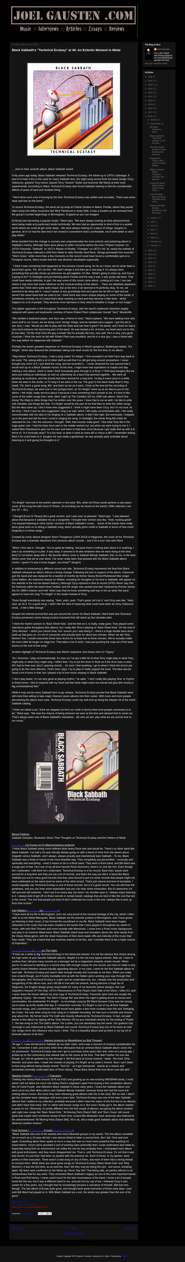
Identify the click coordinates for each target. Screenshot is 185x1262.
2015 (150, 250)
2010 (150, 270)
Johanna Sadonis (22, 950)
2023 (150, 89)
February (154, 241)
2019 (150, 104)
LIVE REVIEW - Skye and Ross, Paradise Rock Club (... (158, 198)
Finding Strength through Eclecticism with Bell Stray (158, 209)
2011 (150, 266)
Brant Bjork (18, 845)
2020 (150, 100)
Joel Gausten (163, 49)
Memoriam (33, 910)
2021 (150, 96)
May (152, 229)
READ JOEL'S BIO (20, 1202)
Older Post (130, 1228)
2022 (150, 92)
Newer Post (18, 1228)
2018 (150, 108)
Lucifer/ (38, 950)
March (153, 237)
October (154, 120)
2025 (150, 81)
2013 (150, 258)
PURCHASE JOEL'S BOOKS (24, 1204)
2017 (150, 112)
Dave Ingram (19, 1040)
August (153, 218)
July (152, 222)
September (155, 123)
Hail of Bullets (36, 1040)
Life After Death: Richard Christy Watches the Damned (158, 150)
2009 (150, 274)
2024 (150, 84)
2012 (150, 262)
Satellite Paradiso (62, 1130)
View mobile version (74, 1233)
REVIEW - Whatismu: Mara (156, 129)
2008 (150, 278)
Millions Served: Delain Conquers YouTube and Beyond (157, 174)
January (154, 245)
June (152, 226)
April (152, 233)
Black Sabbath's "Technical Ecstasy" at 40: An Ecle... (157, 139)
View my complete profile (156, 63)
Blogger (124, 1256)
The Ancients (36, 1130)
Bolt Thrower (51, 910)
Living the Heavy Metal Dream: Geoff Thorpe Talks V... (157, 187)
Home (74, 1228)
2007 (150, 282)
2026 (150, 77)
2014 (150, 254)
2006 (150, 286)
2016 (150, 116)
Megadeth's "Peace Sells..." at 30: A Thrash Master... (158, 162)
